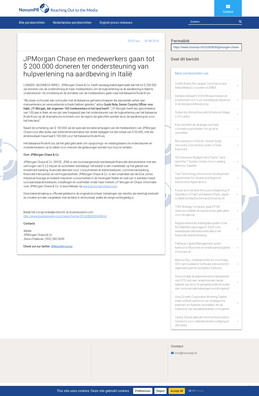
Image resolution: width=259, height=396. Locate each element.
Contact (228, 11)
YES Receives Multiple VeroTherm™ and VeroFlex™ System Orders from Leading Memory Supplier (200, 161)
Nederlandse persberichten (72, 22)
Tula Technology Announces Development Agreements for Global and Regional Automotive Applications (202, 178)
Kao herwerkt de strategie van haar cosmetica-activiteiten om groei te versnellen (197, 128)
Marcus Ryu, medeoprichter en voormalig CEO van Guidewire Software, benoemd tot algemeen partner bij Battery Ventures (202, 264)
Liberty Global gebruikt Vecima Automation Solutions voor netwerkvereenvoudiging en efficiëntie (202, 321)
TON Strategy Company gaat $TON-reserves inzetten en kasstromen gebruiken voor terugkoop (202, 210)
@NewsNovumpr (62, 246)
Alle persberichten (32, 22)
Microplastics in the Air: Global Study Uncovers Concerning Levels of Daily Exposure (198, 145)
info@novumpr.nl (184, 353)
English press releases (116, 22)
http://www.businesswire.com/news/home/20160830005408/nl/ (65, 216)
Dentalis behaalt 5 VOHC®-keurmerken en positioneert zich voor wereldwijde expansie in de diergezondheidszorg (202, 100)
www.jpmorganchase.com (100, 186)
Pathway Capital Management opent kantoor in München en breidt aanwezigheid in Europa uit (202, 247)
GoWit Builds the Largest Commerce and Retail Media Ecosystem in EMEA (200, 85)
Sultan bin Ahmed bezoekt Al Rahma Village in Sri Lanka (202, 114)
